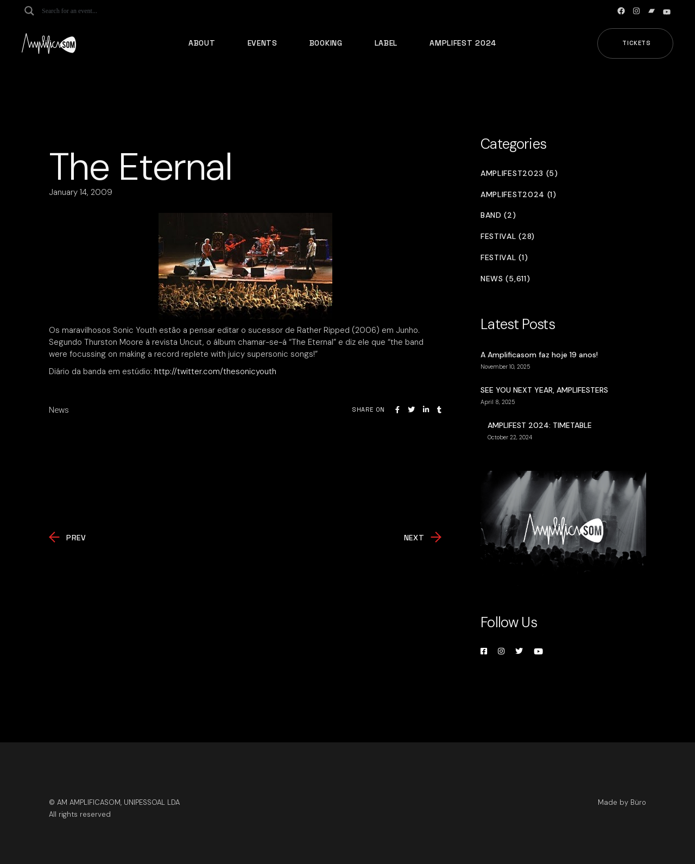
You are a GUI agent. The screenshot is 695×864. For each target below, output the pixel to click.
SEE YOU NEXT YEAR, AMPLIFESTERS (544, 390)
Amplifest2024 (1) (519, 194)
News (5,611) (505, 278)
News (59, 410)
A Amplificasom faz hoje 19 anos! (539, 355)
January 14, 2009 (80, 192)
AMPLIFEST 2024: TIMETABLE (540, 425)
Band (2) (498, 215)
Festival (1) (504, 257)
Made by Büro (622, 802)
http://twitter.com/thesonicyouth (215, 371)
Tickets (636, 43)
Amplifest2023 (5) (519, 173)
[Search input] (85, 10)
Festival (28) (508, 236)
